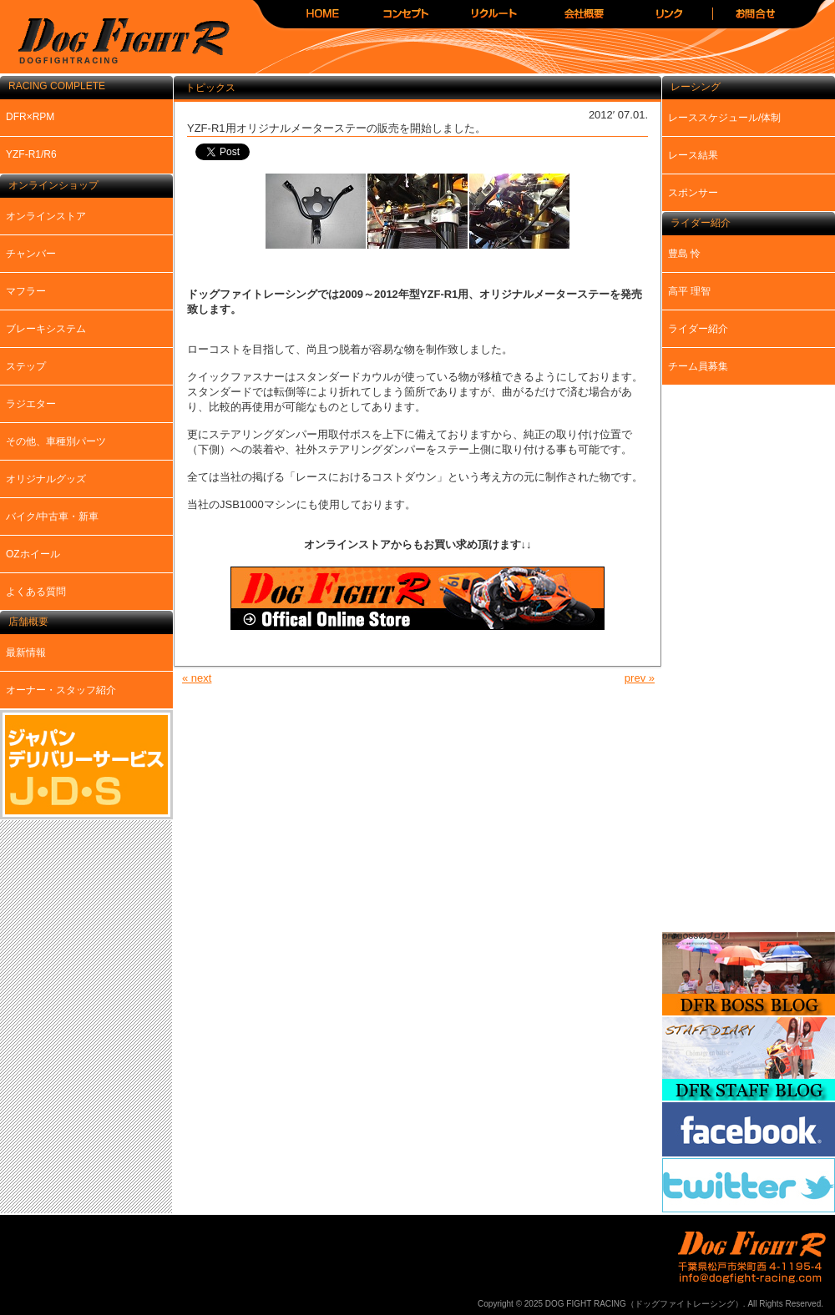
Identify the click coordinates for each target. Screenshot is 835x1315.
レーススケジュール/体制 (724, 117)
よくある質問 (36, 591)
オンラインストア (46, 216)
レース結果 (693, 155)
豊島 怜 (684, 253)
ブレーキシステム (46, 329)
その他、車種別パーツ (56, 441)
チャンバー (31, 253)
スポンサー (693, 193)
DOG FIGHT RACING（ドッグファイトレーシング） (117, 42)
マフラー (26, 291)
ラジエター (31, 404)
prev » (640, 678)
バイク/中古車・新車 (52, 516)
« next (196, 678)
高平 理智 (689, 291)
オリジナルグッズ (46, 479)
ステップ (26, 366)
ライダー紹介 (698, 329)
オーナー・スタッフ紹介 (61, 690)
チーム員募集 (698, 366)
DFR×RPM (30, 117)
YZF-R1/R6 (31, 154)
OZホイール (33, 554)
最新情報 (26, 652)
